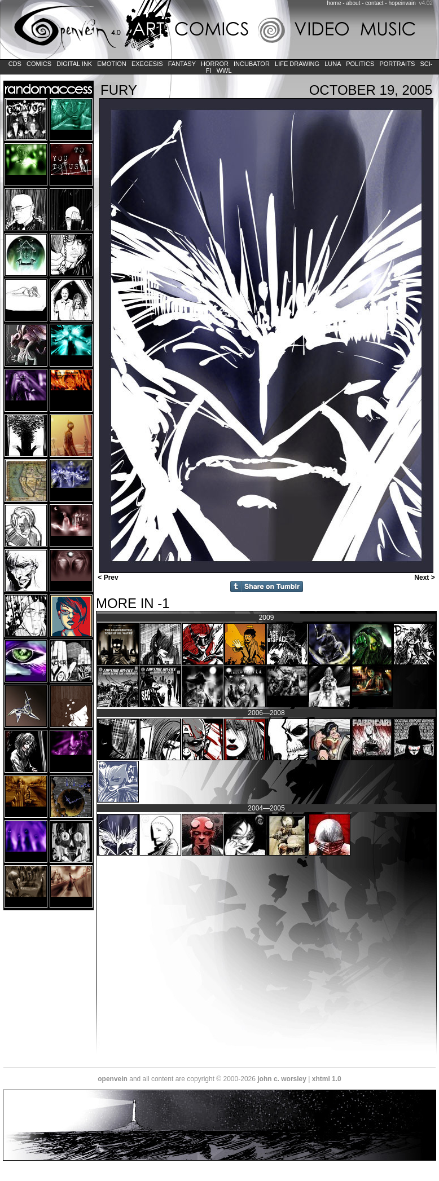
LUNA (333, 63)
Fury (118, 90)
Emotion (111, 63)
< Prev (107, 577)
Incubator (251, 63)
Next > (425, 577)
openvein (113, 1079)
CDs (15, 63)
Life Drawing (297, 63)
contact (374, 3)
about (353, 3)
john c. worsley (281, 1079)
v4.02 (425, 3)
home (334, 3)
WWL (224, 70)
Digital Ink (74, 63)
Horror (214, 63)
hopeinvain (401, 3)
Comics (39, 63)
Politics (360, 63)
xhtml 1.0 (326, 1079)
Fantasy (181, 63)
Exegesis (147, 63)
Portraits (396, 63)
